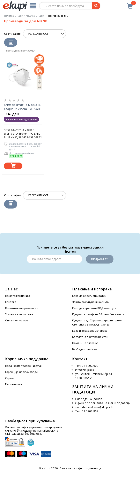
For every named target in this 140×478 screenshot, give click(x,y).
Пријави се (99, 259)
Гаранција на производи (21, 372)
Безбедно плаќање (84, 349)
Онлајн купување (16, 320)
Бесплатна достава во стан (90, 337)
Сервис (10, 378)
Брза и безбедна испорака (90, 330)
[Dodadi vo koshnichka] (13, 166)
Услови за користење (19, 314)
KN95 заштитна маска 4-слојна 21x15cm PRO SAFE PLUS (22, 107)
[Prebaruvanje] (96, 5)
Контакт (10, 302)
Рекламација (13, 384)
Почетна (9, 15)
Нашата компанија (17, 296)
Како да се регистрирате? (89, 296)
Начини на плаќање (85, 343)
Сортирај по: (12, 34)
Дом (41, 15)
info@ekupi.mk (84, 370)
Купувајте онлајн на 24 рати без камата (98, 314)
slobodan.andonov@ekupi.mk (94, 407)
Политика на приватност (21, 308)
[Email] (54, 259)
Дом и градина (27, 15)
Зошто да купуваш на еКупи (90, 302)
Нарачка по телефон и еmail (23, 366)
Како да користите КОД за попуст (94, 308)
